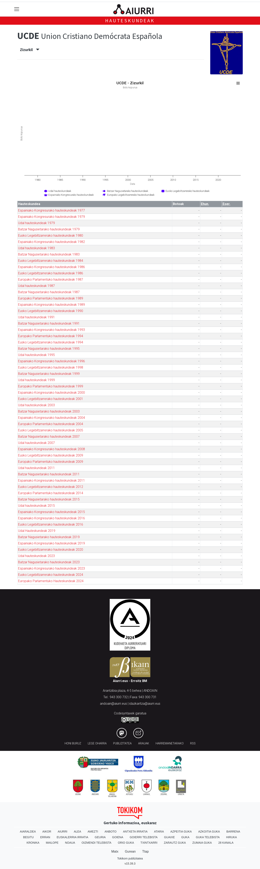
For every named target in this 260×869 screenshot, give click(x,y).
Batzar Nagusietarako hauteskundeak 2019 (49, 537)
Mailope (52, 842)
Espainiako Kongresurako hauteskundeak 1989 (51, 305)
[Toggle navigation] (16, 9)
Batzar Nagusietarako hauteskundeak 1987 (49, 292)
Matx (114, 851)
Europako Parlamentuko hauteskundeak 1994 (50, 336)
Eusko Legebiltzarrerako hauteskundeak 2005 (50, 430)
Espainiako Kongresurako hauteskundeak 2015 (51, 512)
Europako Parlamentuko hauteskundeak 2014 (50, 493)
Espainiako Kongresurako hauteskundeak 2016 (51, 518)
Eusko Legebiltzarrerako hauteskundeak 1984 (50, 261)
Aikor (46, 831)
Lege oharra (97, 743)
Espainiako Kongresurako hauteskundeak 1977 (51, 210)
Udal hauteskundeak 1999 (36, 380)
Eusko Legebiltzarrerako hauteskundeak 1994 (50, 342)
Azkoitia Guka (209, 831)
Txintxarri (149, 842)
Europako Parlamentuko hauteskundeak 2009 (50, 462)
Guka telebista (208, 837)
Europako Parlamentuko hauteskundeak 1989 (50, 298)
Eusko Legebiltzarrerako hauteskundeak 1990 (50, 311)
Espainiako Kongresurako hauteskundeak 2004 (51, 418)
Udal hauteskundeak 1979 (36, 223)
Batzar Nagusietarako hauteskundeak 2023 (49, 562)
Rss (193, 743)
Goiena (117, 837)
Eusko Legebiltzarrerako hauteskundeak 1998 (50, 367)
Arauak (143, 743)
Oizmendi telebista (97, 842)
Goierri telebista (143, 837)
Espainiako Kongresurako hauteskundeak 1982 (51, 242)
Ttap (145, 851)
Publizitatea (122, 743)
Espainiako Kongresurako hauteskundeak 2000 (51, 392)
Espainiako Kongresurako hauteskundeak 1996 (51, 361)
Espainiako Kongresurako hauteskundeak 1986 (51, 267)
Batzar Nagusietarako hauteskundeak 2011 (49, 474)
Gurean (130, 851)
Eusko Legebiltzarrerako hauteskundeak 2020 (50, 550)
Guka (185, 837)
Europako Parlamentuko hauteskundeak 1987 (50, 279)
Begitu (28, 837)
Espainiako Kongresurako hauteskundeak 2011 (51, 480)
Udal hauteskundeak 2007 (36, 443)
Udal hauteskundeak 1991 (36, 317)
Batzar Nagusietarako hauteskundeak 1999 (49, 374)
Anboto (111, 831)
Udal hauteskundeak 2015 (36, 506)
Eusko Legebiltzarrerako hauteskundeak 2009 (50, 455)
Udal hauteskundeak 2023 (36, 556)
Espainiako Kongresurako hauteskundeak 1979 (51, 217)
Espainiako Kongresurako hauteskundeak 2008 (51, 449)
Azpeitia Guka (181, 831)
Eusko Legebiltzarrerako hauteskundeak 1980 (50, 235)
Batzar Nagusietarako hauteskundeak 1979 (49, 229)
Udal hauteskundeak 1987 (36, 286)
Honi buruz (73, 743)
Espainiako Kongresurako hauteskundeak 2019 (51, 543)
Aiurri (62, 831)
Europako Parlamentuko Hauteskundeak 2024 (50, 581)
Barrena (233, 831)
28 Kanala (226, 842)
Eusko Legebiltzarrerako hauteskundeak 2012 (50, 487)
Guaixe (169, 837)
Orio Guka (126, 842)
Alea (77, 831)
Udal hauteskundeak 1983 (36, 248)
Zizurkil (29, 49)
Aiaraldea (28, 831)
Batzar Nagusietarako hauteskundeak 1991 (49, 323)
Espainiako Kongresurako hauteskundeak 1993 (51, 330)
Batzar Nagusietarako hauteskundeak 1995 (49, 349)
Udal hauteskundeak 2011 (36, 468)
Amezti (93, 831)
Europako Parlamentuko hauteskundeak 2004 (50, 424)
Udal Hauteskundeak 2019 (36, 531)
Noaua (70, 842)
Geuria (100, 837)
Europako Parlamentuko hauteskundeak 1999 (50, 386)
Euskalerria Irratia (72, 837)
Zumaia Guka (202, 842)
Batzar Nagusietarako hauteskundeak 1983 (49, 254)
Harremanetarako (170, 743)
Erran (45, 837)
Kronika (33, 842)
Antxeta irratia (135, 831)
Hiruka (231, 837)
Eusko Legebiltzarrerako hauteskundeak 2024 (50, 575)
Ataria (159, 831)
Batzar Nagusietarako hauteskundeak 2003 (49, 411)
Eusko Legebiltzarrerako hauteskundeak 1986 (50, 273)
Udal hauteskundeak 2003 (36, 405)
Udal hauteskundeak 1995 (36, 355)
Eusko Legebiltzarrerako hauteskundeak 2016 (50, 524)
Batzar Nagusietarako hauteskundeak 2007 (49, 436)
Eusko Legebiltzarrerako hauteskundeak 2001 (50, 399)
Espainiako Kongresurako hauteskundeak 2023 (51, 568)
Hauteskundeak (130, 20)
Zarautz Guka (175, 842)
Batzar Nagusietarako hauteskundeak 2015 (49, 499)
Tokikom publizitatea (130, 858)
